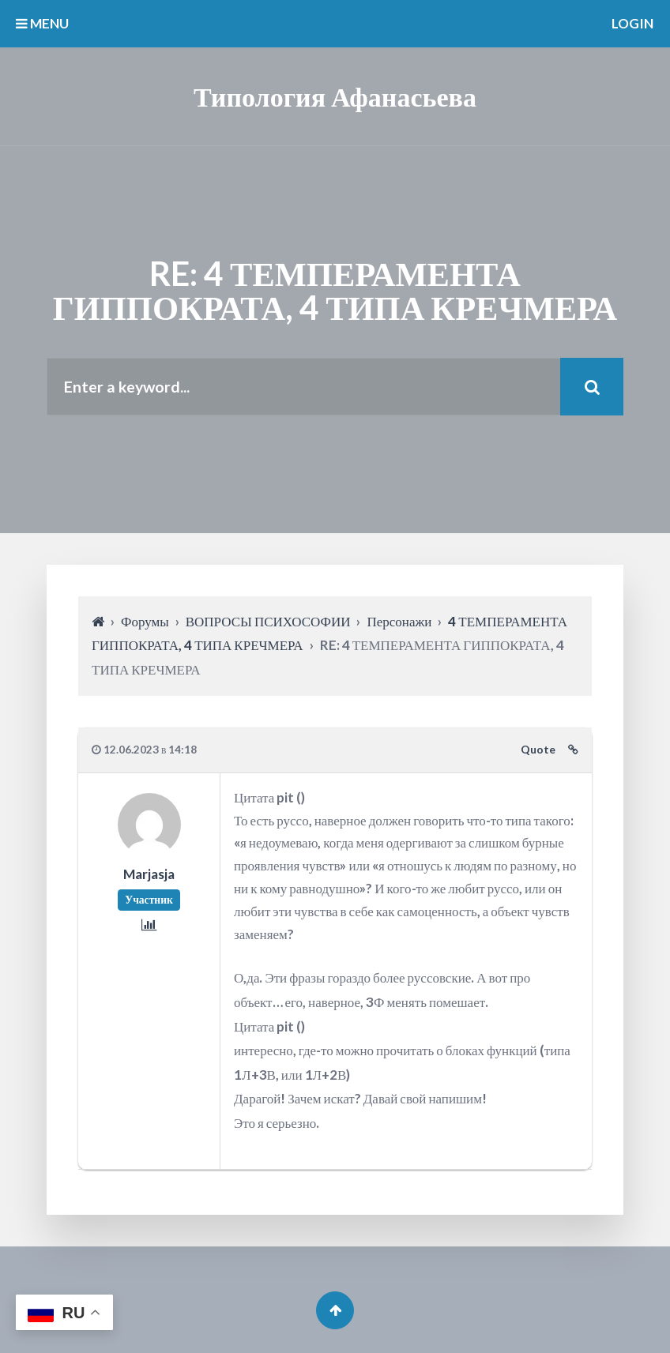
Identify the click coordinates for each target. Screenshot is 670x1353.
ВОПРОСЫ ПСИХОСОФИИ (268, 621)
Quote (538, 749)
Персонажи (399, 621)
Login (632, 23)
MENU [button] (42, 23)
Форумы (145, 621)
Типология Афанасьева (335, 96)
